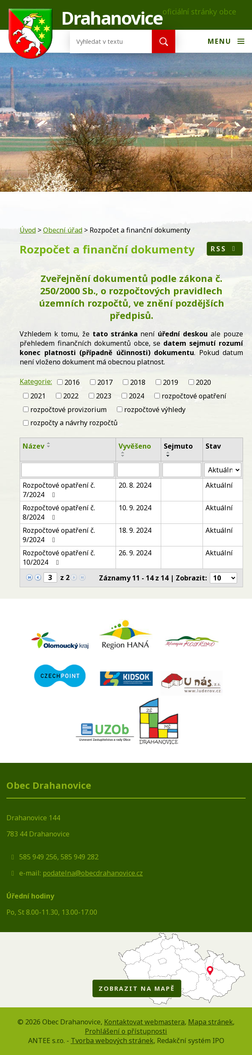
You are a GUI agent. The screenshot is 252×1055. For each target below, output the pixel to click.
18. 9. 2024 (135, 530)
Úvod (28, 230)
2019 (170, 382)
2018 (137, 382)
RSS (224, 248)
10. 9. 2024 (135, 507)
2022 (70, 396)
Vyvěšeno (135, 446)
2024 (136, 396)
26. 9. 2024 (135, 552)
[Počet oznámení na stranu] (223, 577)
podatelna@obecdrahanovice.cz (93, 873)
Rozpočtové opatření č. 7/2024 (59, 490)
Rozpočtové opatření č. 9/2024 (59, 535)
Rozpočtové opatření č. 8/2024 (59, 512)
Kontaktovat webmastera (144, 1022)
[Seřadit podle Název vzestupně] (49, 443)
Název (33, 446)
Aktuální (219, 485)
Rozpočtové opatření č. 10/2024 (59, 557)
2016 (72, 382)
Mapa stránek (210, 1022)
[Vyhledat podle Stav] (222, 470)
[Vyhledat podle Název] (67, 470)
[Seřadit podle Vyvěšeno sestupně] (123, 456)
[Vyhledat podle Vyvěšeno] (138, 470)
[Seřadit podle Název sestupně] (49, 446)
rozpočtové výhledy (154, 409)
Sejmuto (178, 446)
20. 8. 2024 (135, 485)
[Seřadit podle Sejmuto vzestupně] (168, 452)
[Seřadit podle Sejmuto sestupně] (168, 456)
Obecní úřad (62, 230)
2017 (105, 382)
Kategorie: (36, 381)
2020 (203, 382)
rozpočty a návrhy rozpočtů (74, 422)
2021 (38, 396)
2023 (103, 396)
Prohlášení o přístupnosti (126, 1031)
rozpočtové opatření (194, 396)
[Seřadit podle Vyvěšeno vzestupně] (123, 452)
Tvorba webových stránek (112, 1040)
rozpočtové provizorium (68, 409)
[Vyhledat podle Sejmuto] (181, 470)
